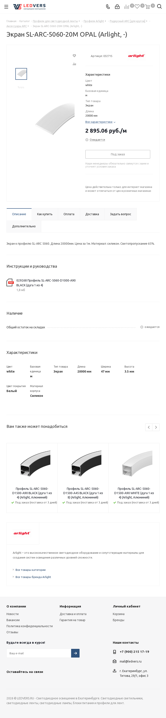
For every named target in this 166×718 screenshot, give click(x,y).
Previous (149, 427)
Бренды (118, 620)
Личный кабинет (126, 606)
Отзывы (12, 632)
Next (156, 427)
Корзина (118, 614)
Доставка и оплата (73, 614)
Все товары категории (31, 569)
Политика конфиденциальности (29, 626)
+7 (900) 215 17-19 (134, 651)
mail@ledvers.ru (131, 661)
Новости (12, 614)
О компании (16, 606)
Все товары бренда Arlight (33, 576)
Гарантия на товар (72, 620)
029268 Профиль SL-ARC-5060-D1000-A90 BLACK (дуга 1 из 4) (46, 283)
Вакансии (13, 620)
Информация (70, 606)
